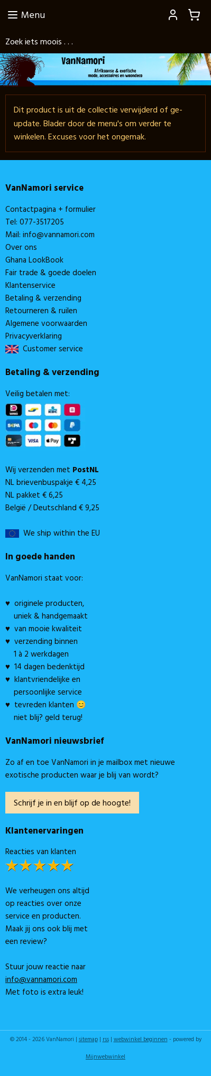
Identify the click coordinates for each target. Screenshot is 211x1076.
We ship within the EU (61, 533)
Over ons (21, 247)
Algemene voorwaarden (46, 323)
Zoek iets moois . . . (39, 41)
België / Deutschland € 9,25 (52, 507)
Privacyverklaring (33, 336)
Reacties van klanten (40, 851)
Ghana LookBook (34, 260)
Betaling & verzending (43, 298)
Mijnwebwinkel (105, 1056)
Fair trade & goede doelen (50, 272)
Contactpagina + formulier (50, 209)
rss (106, 1039)
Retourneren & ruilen (41, 310)
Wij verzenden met (52, 469)
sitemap (88, 1039)
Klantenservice (30, 285)
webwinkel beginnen (141, 1039)
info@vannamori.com (59, 234)
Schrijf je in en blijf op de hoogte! (72, 802)
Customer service (51, 348)
